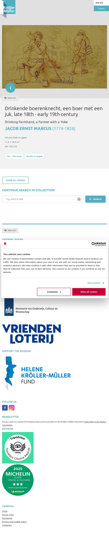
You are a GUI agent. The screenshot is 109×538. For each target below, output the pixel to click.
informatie (9, 86)
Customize (54, 291)
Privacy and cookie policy (14, 521)
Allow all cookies (88, 291)
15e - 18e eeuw (14, 156)
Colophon (7, 525)
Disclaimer (7, 518)
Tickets (101, 8)
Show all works (15, 180)
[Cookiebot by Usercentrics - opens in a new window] (93, 244)
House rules (8, 514)
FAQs (4, 511)
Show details (93, 283)
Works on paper (34, 156)
